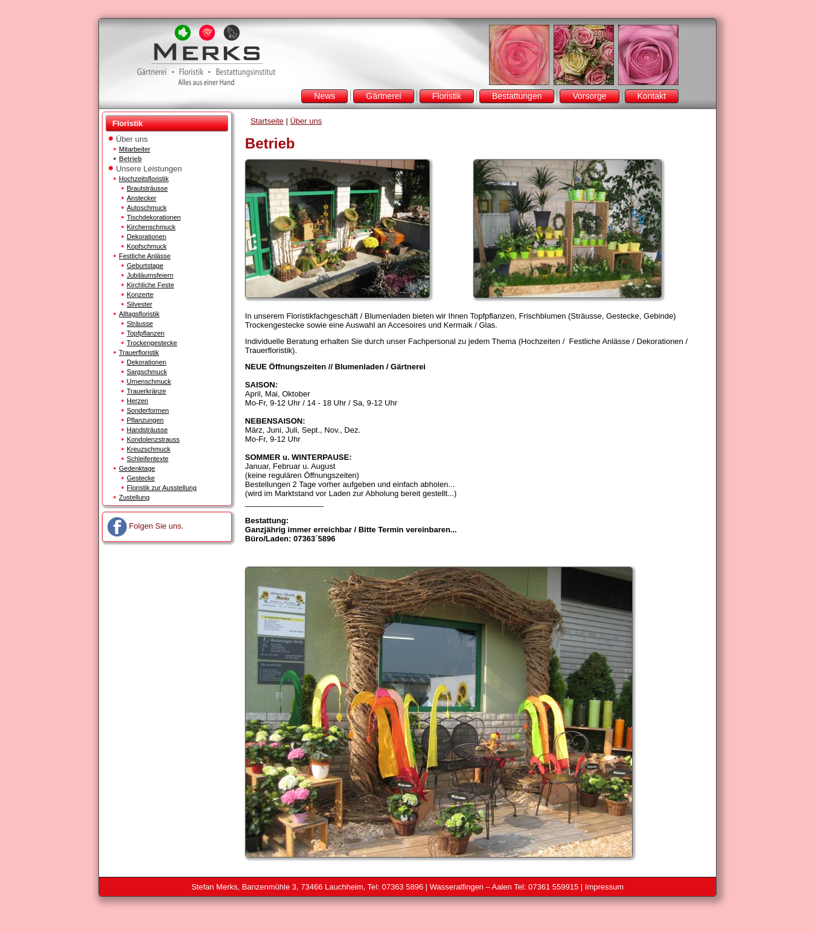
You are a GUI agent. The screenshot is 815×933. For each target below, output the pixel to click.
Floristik (446, 96)
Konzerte (140, 294)
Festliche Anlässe (145, 256)
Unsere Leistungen (149, 168)
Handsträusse (147, 429)
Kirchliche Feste (150, 284)
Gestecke (141, 478)
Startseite (267, 121)
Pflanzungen (145, 420)
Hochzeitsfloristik (144, 178)
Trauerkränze (146, 391)
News (324, 96)
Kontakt (652, 96)
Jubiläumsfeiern (150, 275)
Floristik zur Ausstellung (162, 487)
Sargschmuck (147, 371)
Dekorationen (146, 236)
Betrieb (130, 158)
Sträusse (140, 323)
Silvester (139, 304)
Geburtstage (145, 265)
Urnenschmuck (149, 381)
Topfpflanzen (145, 333)
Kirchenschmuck (151, 227)
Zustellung (134, 497)
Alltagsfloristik (139, 313)
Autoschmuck (147, 207)
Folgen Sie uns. (145, 525)
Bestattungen (517, 96)
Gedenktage (137, 468)
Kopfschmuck (147, 246)
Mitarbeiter (134, 149)
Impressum (604, 886)
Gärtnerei (383, 96)
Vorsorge (589, 96)
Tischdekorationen (154, 217)
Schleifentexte (147, 458)
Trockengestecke (152, 342)
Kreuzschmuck (148, 449)
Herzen (137, 400)
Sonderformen (148, 410)
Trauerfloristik (139, 352)
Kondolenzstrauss (153, 439)
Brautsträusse (147, 188)
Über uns (132, 139)
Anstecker (141, 198)
